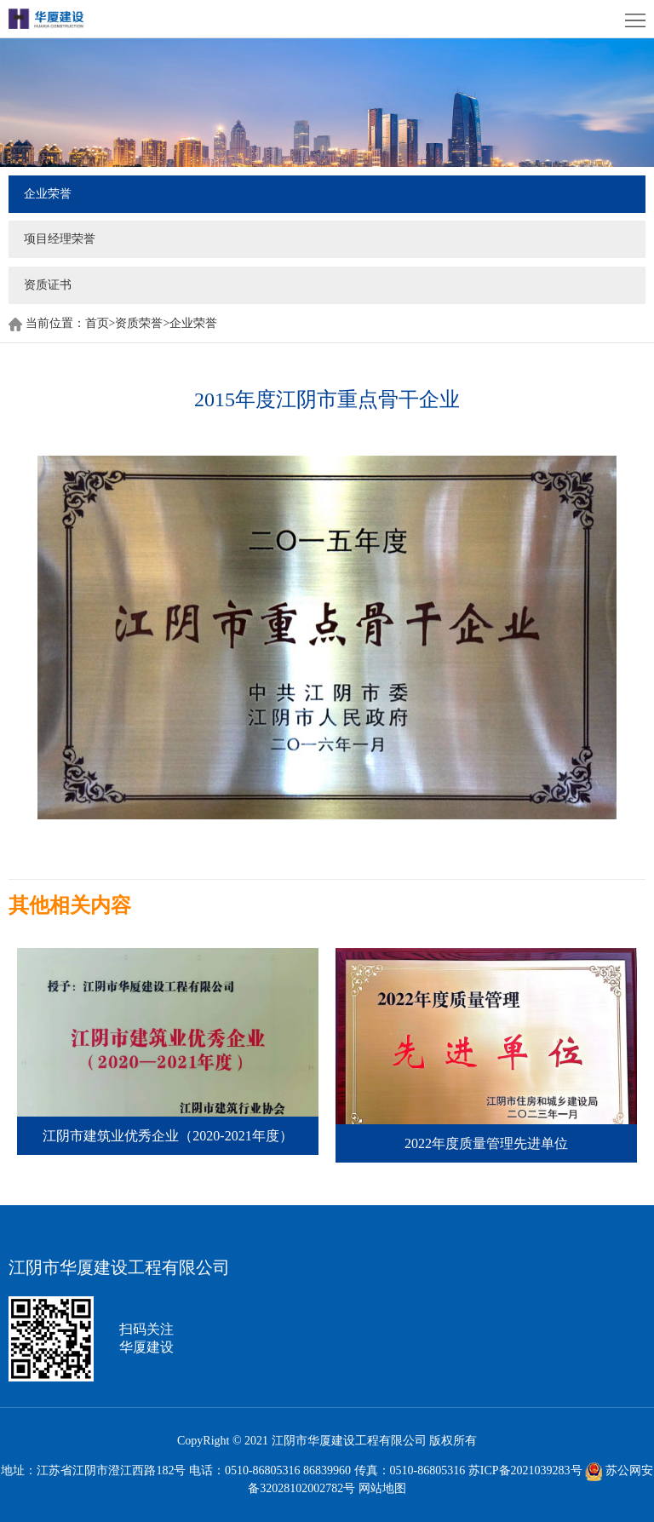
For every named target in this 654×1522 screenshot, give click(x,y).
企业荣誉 (48, 193)
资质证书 (48, 285)
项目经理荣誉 (59, 239)
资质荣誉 (139, 323)
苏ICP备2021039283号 (525, 1470)
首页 (100, 323)
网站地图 (382, 1488)
